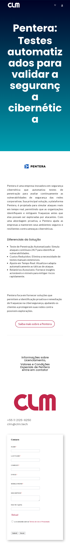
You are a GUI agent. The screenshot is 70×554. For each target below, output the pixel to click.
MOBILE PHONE (17, 484)
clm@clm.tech (17, 424)
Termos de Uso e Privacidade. (39, 522)
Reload (14, 514)
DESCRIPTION (16, 493)
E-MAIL (14, 474)
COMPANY (15, 465)
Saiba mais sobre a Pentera (35, 324)
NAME (13, 447)
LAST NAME (16, 456)
